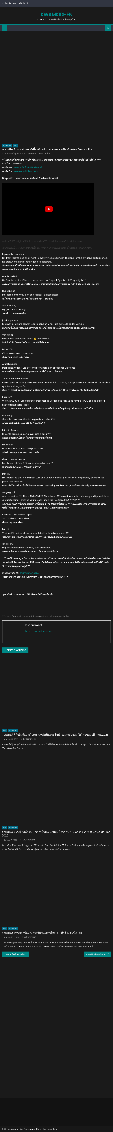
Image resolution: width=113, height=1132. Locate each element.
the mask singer (41, 616)
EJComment (30, 153)
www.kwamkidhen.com (25, 171)
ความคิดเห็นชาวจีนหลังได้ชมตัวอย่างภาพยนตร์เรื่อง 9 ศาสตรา (17, 954)
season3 (27, 616)
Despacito (17, 616)
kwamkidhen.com (29, 573)
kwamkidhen (56, 14)
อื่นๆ (15, 145)
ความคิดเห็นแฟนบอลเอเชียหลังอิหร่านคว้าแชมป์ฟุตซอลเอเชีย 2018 (98, 954)
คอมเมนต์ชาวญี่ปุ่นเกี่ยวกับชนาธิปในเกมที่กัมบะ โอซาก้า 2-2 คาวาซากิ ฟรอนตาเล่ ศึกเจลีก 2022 (56, 833)
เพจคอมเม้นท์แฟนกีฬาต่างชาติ (27, 167)
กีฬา (4, 730)
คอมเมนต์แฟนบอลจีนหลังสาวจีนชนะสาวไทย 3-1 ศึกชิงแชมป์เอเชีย (42, 933)
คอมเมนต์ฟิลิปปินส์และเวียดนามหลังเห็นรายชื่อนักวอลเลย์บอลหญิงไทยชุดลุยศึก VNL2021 (55, 734)
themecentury (50, 1129)
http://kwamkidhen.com (38, 631)
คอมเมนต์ (7, 145)
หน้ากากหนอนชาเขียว (59, 616)
